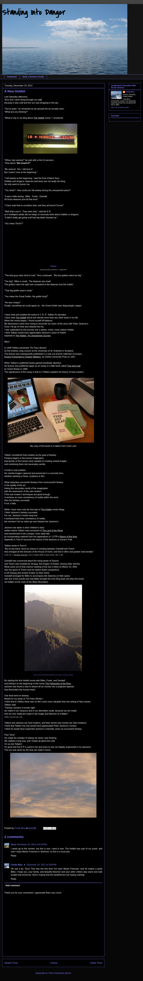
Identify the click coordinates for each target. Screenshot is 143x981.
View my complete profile (120, 107)
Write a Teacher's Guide (33, 77)
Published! (12, 77)
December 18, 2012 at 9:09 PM (41, 865)
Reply (13, 856)
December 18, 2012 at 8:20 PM (32, 844)
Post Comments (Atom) (60, 973)
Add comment (12, 885)
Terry (13, 844)
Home (53, 962)
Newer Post (11, 962)
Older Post (96, 962)
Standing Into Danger (33, 12)
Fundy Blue (17, 865)
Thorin (53, 266)
